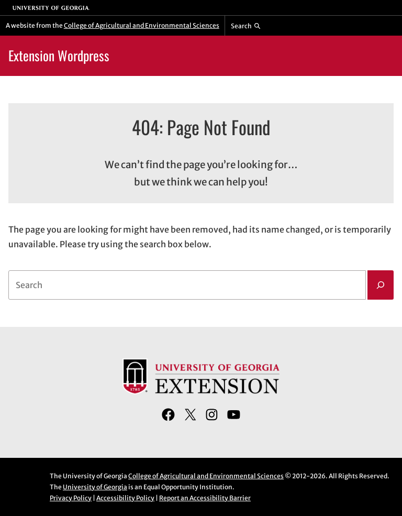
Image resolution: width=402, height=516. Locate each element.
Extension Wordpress (58, 55)
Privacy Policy (71, 498)
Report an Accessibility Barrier (205, 498)
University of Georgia (95, 487)
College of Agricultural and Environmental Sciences (141, 25)
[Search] (380, 285)
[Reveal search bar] (245, 25)
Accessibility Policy (125, 498)
